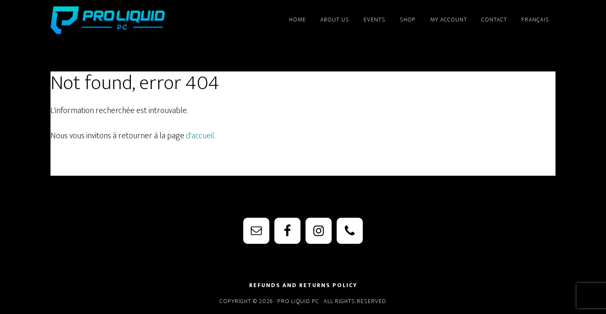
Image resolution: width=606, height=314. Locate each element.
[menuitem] (535, 16)
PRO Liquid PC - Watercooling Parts (126, 20)
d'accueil (200, 136)
